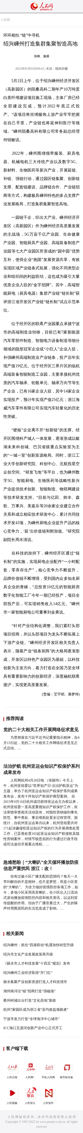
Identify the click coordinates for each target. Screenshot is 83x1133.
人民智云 (30, 1095)
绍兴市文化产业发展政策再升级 (28, 954)
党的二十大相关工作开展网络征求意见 (41, 729)
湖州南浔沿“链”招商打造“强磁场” (29, 991)
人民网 (5, 20)
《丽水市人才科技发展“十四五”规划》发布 (36, 963)
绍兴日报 (61, 68)
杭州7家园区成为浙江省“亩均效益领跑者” (35, 1009)
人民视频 (12, 1095)
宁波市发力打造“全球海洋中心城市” (31, 1019)
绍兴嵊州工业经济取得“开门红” (27, 973)
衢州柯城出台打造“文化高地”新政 (29, 1000)
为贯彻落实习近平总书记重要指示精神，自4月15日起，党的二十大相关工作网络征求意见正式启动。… (41, 743)
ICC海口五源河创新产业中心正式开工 (32, 1028)
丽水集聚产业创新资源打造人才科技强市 (35, 982)
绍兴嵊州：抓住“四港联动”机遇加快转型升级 (38, 945)
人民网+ (30, 1069)
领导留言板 (67, 1069)
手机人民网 (48, 1069)
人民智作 (48, 1095)
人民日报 (12, 1069)
